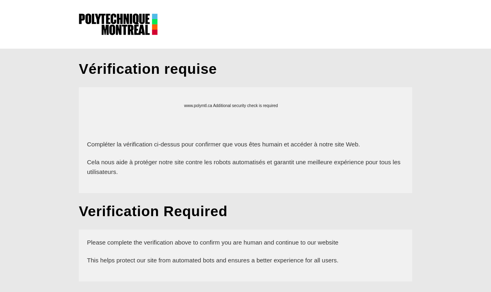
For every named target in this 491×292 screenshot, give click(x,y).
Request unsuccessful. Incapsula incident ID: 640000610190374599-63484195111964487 (245, 146)
